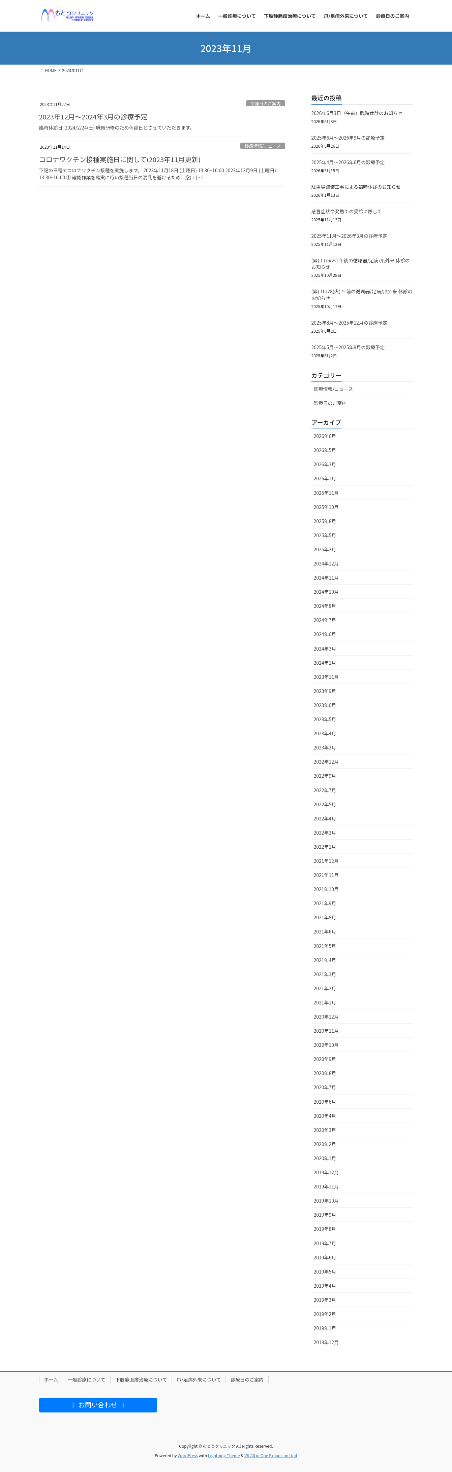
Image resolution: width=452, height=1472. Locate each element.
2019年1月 (325, 1328)
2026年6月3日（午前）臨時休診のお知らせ (356, 113)
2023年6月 (325, 705)
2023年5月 (325, 719)
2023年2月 (325, 747)
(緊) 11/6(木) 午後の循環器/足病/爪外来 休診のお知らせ (360, 263)
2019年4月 (325, 1285)
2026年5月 (325, 450)
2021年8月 (325, 917)
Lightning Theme (224, 1455)
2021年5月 (325, 946)
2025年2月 (325, 549)
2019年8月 (325, 1228)
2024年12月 (326, 563)
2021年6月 (325, 931)
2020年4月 (325, 1115)
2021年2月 (325, 988)
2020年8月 (325, 1073)
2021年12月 (326, 860)
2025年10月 (326, 507)
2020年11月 (326, 1030)
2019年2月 (325, 1314)
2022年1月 (325, 846)
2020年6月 (325, 1101)
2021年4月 (325, 960)
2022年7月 (325, 790)
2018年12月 (326, 1342)
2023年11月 (326, 676)
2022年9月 (325, 775)
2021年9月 (325, 903)
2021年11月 (326, 875)
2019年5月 (325, 1271)
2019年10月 (326, 1200)
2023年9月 (325, 691)
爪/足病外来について (199, 1379)
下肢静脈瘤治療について (141, 1379)
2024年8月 (325, 605)
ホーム (51, 1379)
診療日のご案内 (265, 103)
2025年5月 (325, 535)
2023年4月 (325, 733)
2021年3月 (325, 974)
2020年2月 (325, 1144)
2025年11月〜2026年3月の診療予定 (349, 235)
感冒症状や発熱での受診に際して (346, 211)
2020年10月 (326, 1044)
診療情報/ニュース (263, 146)
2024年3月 (325, 648)
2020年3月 (325, 1130)
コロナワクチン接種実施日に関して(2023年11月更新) (120, 159)
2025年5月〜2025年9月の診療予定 (348, 347)
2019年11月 (326, 1186)
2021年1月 (325, 1002)
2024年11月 (326, 577)
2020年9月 (325, 1059)
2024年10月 (326, 591)
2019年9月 (325, 1214)
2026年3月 (325, 464)
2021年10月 (326, 889)
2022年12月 (326, 761)
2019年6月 (325, 1257)
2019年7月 (325, 1243)
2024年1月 (325, 662)
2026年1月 (325, 478)
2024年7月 (325, 620)
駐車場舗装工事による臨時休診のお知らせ (356, 186)
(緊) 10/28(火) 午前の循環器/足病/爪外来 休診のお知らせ (362, 294)
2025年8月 (325, 521)
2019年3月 (325, 1299)
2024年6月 (325, 634)
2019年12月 (326, 1172)
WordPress (188, 1455)
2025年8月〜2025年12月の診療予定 (349, 322)
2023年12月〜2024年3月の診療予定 (93, 116)
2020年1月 (325, 1158)
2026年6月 (325, 436)
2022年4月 (325, 818)
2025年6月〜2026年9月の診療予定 (348, 137)
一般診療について (87, 1379)
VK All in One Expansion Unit (270, 1455)
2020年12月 (326, 1016)
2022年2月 (325, 832)
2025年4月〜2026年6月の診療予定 (348, 162)
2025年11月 (326, 492)
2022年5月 (325, 804)
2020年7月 (325, 1087)
